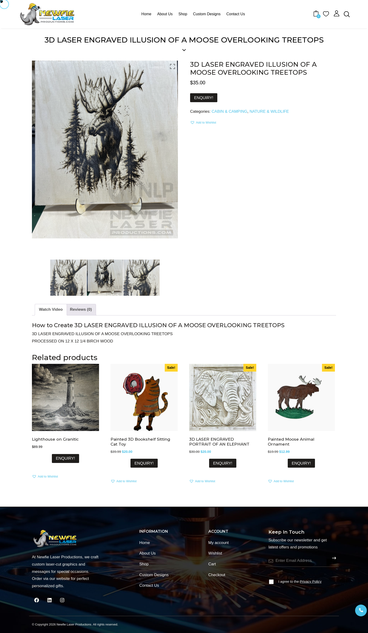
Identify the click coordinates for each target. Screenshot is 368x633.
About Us (165, 14)
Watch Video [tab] (51, 309)
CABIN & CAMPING (229, 111)
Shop (182, 14)
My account (218, 542)
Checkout (216, 575)
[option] (105, 149)
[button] (203, 122)
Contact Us (235, 14)
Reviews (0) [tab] (81, 309)
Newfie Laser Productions (74, 624)
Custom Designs (206, 14)
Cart (212, 564)
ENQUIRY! (203, 98)
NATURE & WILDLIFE (269, 111)
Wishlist (215, 553)
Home (146, 14)
